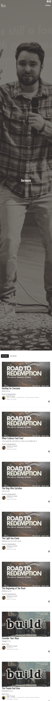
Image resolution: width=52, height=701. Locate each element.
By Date (5, 356)
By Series (13, 356)
